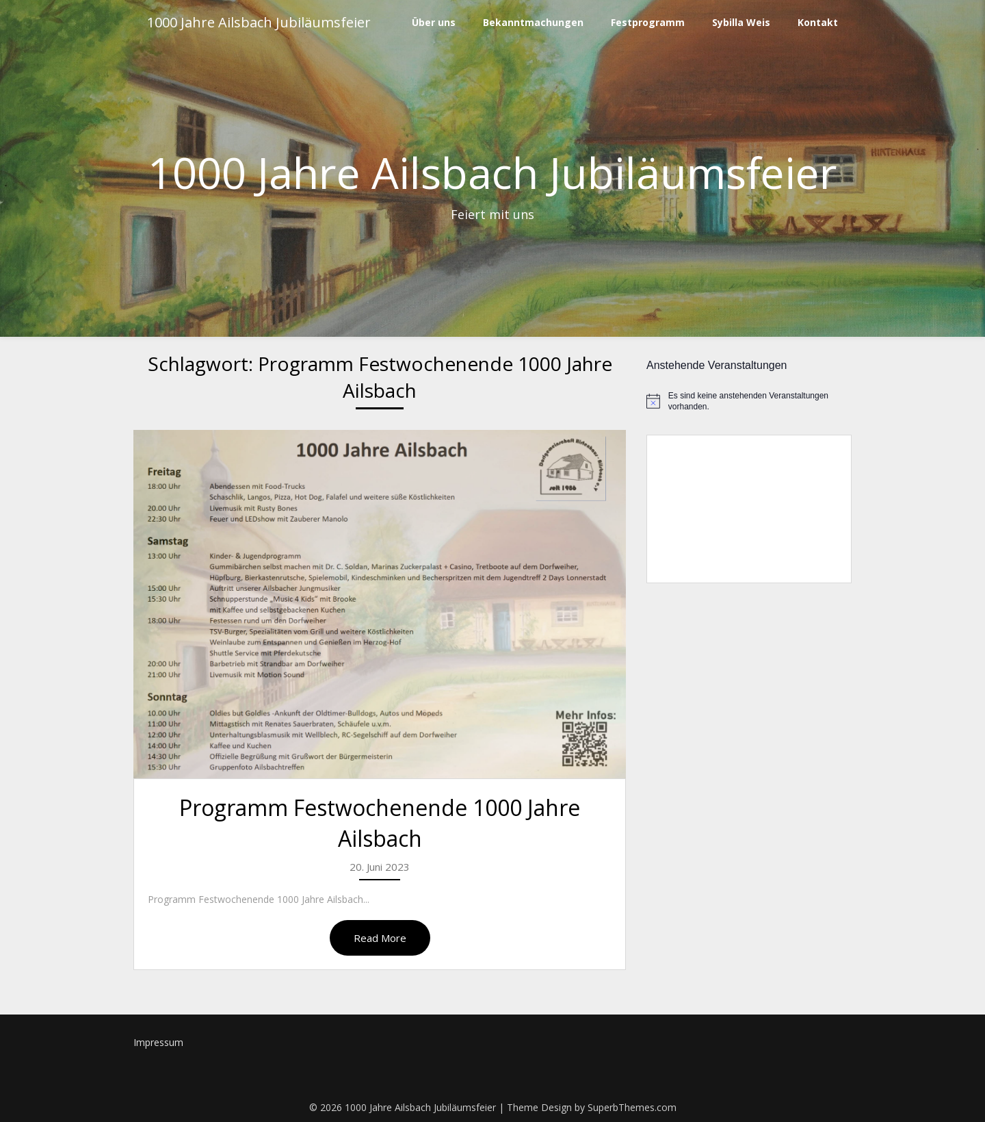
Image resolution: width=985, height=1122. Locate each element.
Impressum (158, 1042)
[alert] (749, 401)
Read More (380, 938)
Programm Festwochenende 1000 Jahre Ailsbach (379, 823)
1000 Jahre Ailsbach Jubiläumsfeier (259, 22)
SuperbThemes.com (632, 1107)
